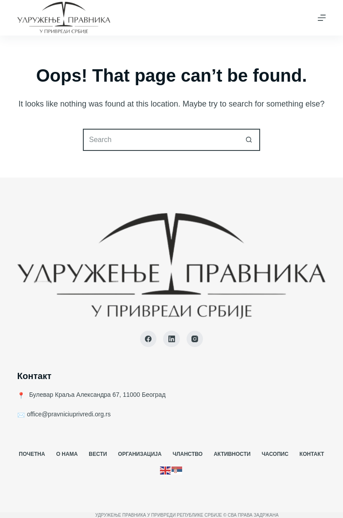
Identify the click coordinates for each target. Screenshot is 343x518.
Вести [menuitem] (98, 454)
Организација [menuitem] (139, 454)
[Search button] (249, 140)
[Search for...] (160, 140)
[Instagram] (195, 339)
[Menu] (322, 18)
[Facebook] (148, 339)
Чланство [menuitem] (188, 454)
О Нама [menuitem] (67, 454)
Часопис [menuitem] (274, 454)
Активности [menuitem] (232, 454)
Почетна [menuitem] (32, 454)
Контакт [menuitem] (312, 454)
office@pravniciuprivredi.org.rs (69, 414)
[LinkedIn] (171, 339)
